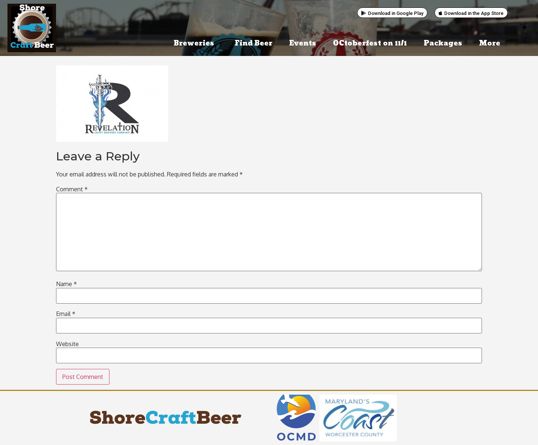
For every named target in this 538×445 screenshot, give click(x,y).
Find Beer (253, 43)
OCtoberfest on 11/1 (370, 43)
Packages (443, 43)
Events (302, 43)
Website (67, 344)
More (491, 43)
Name (66, 284)
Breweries (196, 43)
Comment (72, 189)
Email (65, 314)
